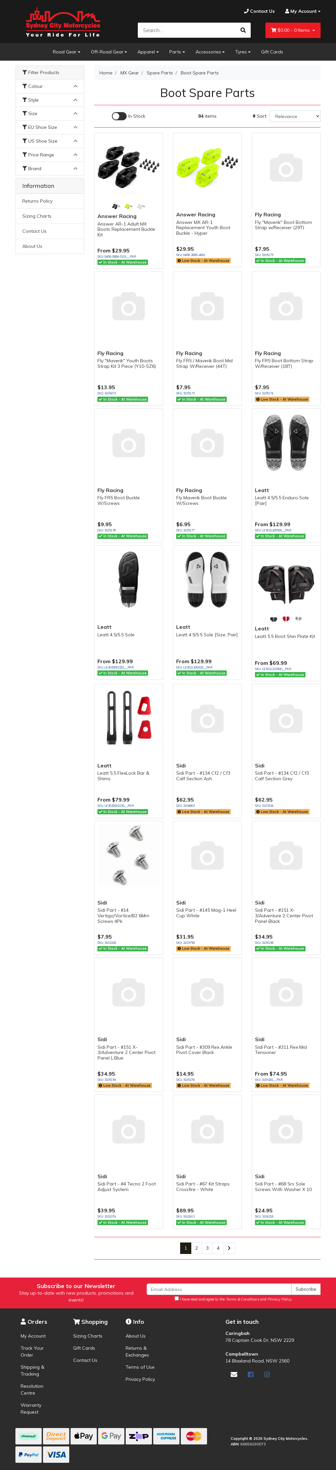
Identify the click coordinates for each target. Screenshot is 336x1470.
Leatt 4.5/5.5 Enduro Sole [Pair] (282, 500)
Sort (259, 116)
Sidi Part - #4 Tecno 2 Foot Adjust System (126, 1186)
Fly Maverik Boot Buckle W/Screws (201, 500)
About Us (32, 246)
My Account (33, 1336)
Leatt (262, 490)
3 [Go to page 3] (207, 1248)
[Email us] (234, 1374)
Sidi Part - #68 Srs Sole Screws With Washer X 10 (283, 1186)
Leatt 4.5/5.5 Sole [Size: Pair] (207, 635)
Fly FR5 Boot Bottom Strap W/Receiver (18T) (284, 363)
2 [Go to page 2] (196, 1248)
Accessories (208, 52)
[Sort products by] (295, 116)
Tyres (241, 52)
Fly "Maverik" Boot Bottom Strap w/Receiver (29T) (283, 225)
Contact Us (34, 231)
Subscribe (306, 1289)
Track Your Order (32, 1351)
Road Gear (64, 52)
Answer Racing (116, 216)
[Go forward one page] (229, 1248)
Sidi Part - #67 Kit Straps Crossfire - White (203, 1186)
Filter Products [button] (40, 72)
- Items (291, 30)
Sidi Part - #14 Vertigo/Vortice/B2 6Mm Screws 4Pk (123, 915)
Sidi (181, 765)
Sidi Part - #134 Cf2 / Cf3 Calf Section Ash (203, 776)
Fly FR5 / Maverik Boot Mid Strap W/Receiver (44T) (204, 363)
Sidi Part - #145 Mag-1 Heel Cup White (206, 913)
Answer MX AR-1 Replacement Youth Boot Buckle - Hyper (203, 227)
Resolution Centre (32, 1389)
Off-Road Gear (107, 52)
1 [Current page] (185, 1248)
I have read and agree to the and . (233, 1298)
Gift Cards (272, 52)
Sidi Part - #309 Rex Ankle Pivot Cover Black (204, 1050)
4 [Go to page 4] (218, 1248)
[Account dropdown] (300, 11)
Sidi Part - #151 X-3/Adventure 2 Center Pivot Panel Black (284, 915)
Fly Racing (268, 214)
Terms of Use (140, 1367)
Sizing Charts (37, 216)
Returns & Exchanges (137, 1351)
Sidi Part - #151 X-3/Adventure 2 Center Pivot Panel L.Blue (126, 1052)
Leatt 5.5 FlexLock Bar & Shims (123, 776)
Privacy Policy (140, 1379)
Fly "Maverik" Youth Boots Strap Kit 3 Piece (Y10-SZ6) (126, 363)
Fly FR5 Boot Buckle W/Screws (118, 500)
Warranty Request (31, 1408)
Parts (175, 52)
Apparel (146, 52)
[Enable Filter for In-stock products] (128, 116)
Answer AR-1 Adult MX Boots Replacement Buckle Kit (126, 229)
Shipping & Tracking (32, 1370)
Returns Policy (37, 201)
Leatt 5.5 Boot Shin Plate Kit (285, 636)
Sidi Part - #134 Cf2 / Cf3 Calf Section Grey (282, 776)
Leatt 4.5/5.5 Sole (116, 635)
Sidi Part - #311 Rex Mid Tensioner (281, 1050)
